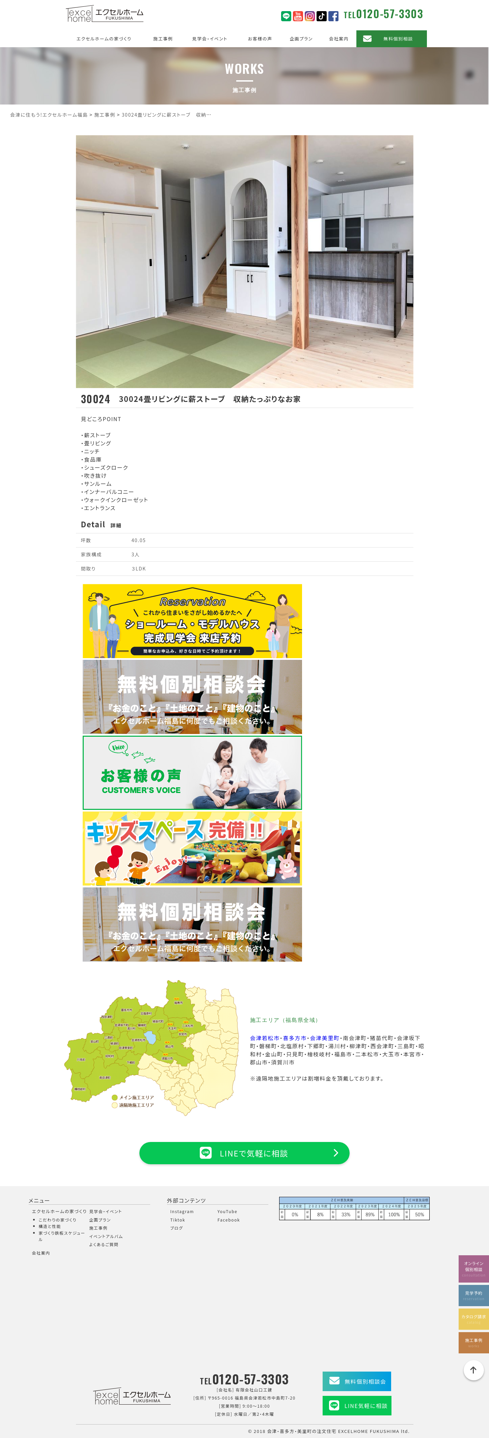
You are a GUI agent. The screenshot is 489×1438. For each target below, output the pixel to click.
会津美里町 (324, 1038)
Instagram (182, 1211)
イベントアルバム (106, 1236)
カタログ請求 (473, 1318)
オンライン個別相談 (473, 1268)
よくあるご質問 (104, 1244)
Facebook (229, 1220)
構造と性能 (50, 1226)
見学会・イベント (210, 38)
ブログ (176, 1228)
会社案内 (339, 38)
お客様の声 (260, 38)
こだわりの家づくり (58, 1220)
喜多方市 (294, 1038)
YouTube (228, 1211)
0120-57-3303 (389, 13)
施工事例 (163, 38)
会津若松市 (265, 1038)
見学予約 (473, 1294)
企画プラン (301, 38)
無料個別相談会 (365, 1381)
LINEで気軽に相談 (244, 1153)
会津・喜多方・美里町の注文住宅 (302, 1431)
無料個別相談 (398, 38)
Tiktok (178, 1220)
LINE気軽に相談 (366, 1406)
